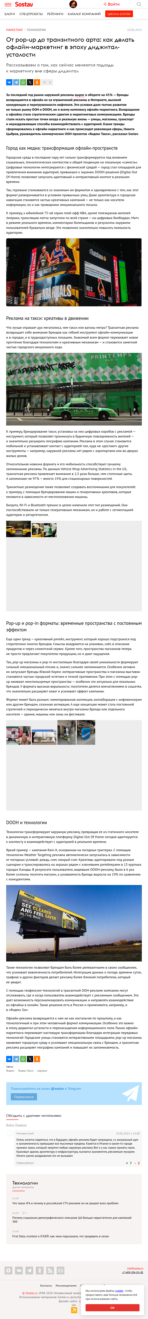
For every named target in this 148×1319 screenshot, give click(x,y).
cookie (119, 1290)
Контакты (46, 1285)
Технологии (25, 1182)
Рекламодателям (66, 1285)
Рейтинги (55, 14)
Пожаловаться (25, 1162)
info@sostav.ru (135, 1268)
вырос (79, 95)
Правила (21, 1125)
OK (112, 1307)
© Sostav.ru (30, 1293)
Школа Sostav (119, 14)
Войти (10, 1125)
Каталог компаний (84, 14)
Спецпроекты (31, 14)
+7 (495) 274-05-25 (132, 1272)
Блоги (10, 14)
